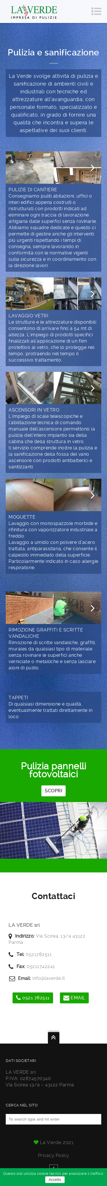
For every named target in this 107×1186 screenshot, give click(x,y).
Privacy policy (53, 1155)
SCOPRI (53, 790)
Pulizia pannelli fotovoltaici (53, 770)
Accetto (55, 1180)
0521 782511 (33, 997)
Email (74, 997)
